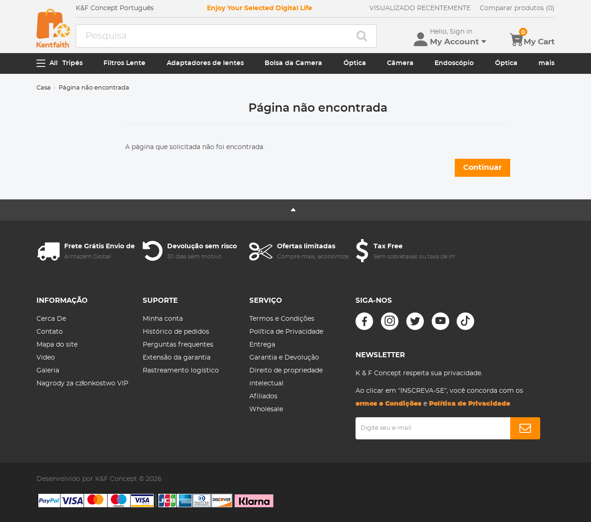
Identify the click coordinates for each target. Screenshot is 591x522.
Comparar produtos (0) (517, 8)
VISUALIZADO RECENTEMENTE (419, 8)
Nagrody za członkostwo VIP (82, 383)
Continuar (482, 167)
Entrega (262, 345)
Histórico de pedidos (176, 332)
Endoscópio (454, 63)
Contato (49, 332)
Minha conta (163, 319)
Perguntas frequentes (178, 345)
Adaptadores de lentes (205, 63)
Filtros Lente (124, 63)
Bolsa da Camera (293, 63)
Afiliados (263, 396)
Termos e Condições (281, 319)
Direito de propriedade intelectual (286, 377)
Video (45, 357)
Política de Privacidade (286, 332)
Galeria (47, 370)
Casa (43, 88)
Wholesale (266, 409)
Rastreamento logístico (181, 370)
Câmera (400, 63)
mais (546, 63)
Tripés (72, 63)
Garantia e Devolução (284, 357)
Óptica (355, 63)
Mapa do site (57, 345)
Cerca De (51, 319)
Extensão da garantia (177, 357)
